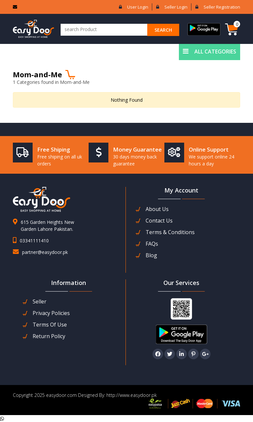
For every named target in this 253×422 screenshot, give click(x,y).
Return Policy (49, 336)
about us (157, 209)
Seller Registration (222, 7)
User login (137, 7)
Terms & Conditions (170, 232)
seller (39, 301)
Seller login (175, 7)
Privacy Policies (51, 313)
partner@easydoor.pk (45, 252)
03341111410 (34, 240)
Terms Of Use (50, 324)
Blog (151, 255)
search (163, 30)
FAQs (152, 243)
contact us (159, 220)
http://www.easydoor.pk (131, 395)
